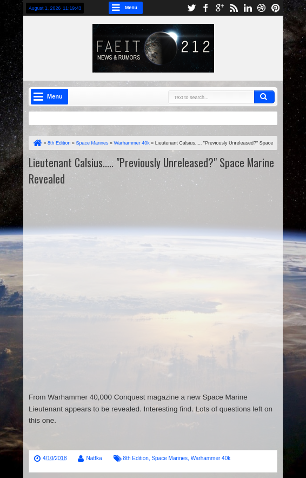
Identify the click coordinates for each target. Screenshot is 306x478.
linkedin (248, 8)
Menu (131, 7)
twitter (191, 8)
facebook (205, 8)
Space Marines (169, 458)
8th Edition (136, 458)
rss (234, 8)
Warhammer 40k (211, 458)
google (219, 8)
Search (264, 96)
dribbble (262, 8)
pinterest (276, 8)
